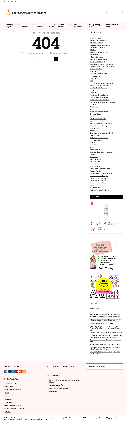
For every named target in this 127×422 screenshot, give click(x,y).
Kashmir (92, 116)
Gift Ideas (93, 104)
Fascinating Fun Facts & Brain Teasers (102, 102)
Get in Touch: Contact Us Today (58, 388)
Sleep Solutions (95, 166)
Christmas (93, 78)
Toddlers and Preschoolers (98, 183)
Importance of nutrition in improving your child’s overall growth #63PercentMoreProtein (105, 320)
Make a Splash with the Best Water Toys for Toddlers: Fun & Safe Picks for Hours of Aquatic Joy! (105, 328)
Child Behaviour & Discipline (99, 74)
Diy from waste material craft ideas (101, 83)
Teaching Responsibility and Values (101, 173)
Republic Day (94, 157)
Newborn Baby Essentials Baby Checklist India (105, 344)
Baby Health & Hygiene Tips (99, 52)
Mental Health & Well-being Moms (101, 123)
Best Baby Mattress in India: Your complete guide (106, 332)
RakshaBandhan (95, 150)
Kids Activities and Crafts (98, 119)
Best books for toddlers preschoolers (102, 64)
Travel (92, 185)
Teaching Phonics (95, 171)
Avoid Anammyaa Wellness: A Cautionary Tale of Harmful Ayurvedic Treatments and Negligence (106, 315)
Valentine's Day (95, 188)
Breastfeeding (94, 71)
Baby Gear (93, 50)
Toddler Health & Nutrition (98, 180)
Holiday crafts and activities (99, 112)
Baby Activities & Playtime (98, 40)
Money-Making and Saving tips (99, 126)
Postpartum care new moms (99, 138)
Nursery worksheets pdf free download (102, 133)
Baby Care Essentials (96, 43)
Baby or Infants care (96, 57)
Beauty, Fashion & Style (97, 62)
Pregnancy (93, 142)
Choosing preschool (96, 76)
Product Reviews (61, 26)
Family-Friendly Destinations (99, 97)
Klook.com (93, 303)
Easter (92, 90)
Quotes (92, 147)
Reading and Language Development (101, 152)
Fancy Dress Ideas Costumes (99, 100)
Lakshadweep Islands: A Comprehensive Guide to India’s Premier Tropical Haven (106, 348)
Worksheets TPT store (112, 26)
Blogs (5, 1)
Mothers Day (94, 131)
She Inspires (94, 164)
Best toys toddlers (96, 69)
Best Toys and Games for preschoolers (102, 66)
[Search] (121, 12)
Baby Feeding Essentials (97, 47)
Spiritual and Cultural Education (100, 169)
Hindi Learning (94, 107)
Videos (7, 393)
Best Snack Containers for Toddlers (101, 323)
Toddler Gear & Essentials (98, 178)
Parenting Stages (9, 26)
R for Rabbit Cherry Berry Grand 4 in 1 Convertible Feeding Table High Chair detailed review (106, 336)
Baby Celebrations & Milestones (100, 45)
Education (39, 27)
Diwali (91, 81)
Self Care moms (95, 161)
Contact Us (13, 1)
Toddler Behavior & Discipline (99, 176)
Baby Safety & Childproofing (99, 59)
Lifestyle (50, 27)
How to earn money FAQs (56, 385)
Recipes (92, 154)
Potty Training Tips (96, 140)
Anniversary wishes (96, 38)
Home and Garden (96, 114)
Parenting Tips (94, 135)
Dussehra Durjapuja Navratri (99, 85)
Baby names (94, 55)
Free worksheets (78, 26)
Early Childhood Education (98, 88)
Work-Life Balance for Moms (99, 190)
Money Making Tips (94, 26)
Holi (91, 109)
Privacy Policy (53, 391)
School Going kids (95, 159)
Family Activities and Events (99, 95)
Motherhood (26, 27)
